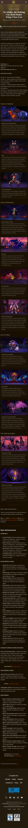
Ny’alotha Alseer (17, 755)
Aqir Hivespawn (13, 518)
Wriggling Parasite (16, 666)
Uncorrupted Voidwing (14, 683)
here (17, 763)
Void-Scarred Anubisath (12, 520)
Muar (4, 518)
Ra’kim (23, 518)
